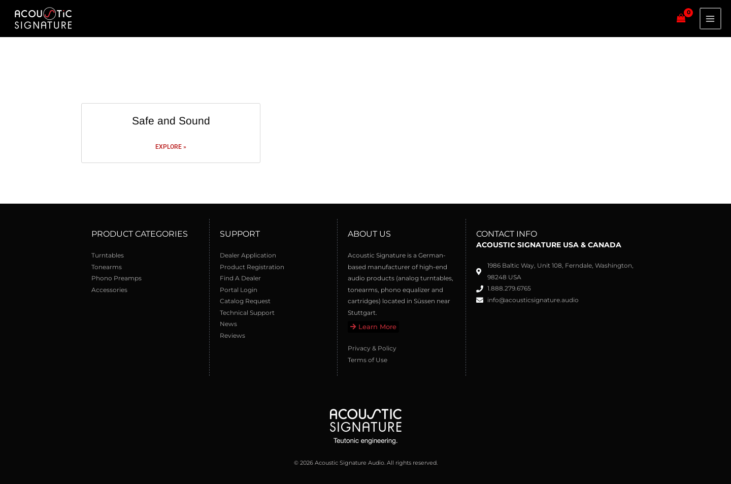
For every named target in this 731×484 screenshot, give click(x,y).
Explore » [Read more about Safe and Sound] (170, 146)
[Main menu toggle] (711, 18)
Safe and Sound (171, 120)
